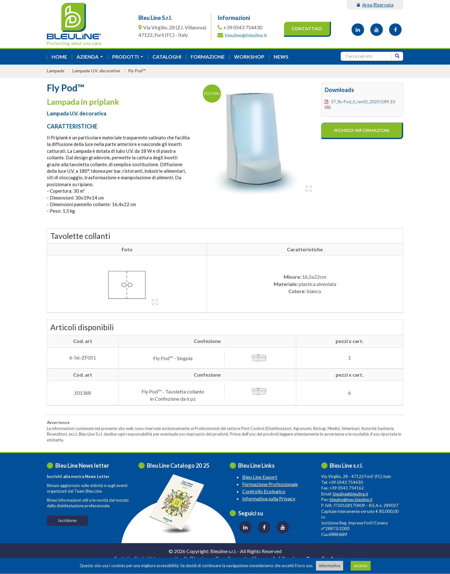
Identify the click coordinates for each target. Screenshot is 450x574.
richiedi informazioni (361, 130)
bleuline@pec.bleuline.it (351, 499)
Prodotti (129, 58)
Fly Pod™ (137, 70)
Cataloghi (166, 57)
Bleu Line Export (259, 477)
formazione (208, 57)
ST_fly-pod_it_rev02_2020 (355, 101)
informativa (329, 565)
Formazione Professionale (270, 484)
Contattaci (307, 28)
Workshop (249, 57)
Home (59, 57)
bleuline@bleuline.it (246, 35)
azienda (91, 58)
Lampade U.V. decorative (96, 70)
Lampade (55, 70)
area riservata (375, 4)
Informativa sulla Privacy (268, 498)
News (281, 57)
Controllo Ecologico (263, 491)
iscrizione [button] (67, 520)
